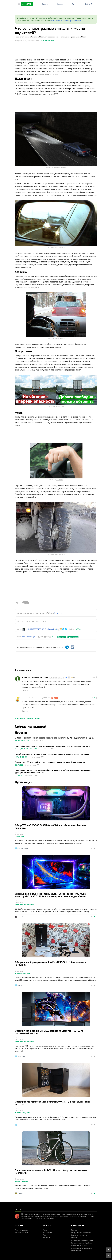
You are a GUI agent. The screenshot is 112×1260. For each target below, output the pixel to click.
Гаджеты (18, 775)
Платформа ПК (20, 836)
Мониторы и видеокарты (25, 905)
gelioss (20, 985)
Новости (60, 4)
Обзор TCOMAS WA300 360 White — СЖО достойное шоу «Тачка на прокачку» (50, 826)
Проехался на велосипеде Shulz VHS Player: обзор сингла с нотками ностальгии (51, 1171)
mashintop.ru (60, 247)
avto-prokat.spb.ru (59, 167)
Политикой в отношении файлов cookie (65, 20)
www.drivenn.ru (59, 338)
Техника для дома (22, 973)
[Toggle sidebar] (18, 4)
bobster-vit (26, 698)
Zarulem (20, 1193)
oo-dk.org (59, 480)
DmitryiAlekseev (23, 848)
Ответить (25, 691)
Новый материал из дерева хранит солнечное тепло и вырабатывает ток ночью (52, 754)
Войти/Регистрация (21, 1233)
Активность (46, 1238)
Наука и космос (21, 757)
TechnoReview (22, 917)
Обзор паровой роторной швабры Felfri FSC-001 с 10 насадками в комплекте (50, 963)
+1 (94, 698)
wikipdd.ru (60, 406)
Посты (45, 1230)
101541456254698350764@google (35, 677)
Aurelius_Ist (21, 1125)
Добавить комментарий (27, 718)
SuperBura (21, 1056)
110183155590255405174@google (40, 629)
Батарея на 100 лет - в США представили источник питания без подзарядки (50, 762)
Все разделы (47, 1233)
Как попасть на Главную (79, 1235)
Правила (74, 1230)
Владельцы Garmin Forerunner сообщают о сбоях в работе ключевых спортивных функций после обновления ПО (53, 771)
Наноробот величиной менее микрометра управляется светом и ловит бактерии (52, 746)
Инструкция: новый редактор (81, 1233)
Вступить (62, 637)
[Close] (94, 18)
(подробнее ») (59, 613)
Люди (45, 1235)
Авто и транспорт (47, 41)
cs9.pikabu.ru (60, 554)
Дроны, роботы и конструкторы (27, 749)
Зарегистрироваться (21, 1230)
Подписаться (72, 637)
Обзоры (45, 4)
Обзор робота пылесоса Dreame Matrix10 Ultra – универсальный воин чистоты (52, 1103)
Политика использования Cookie (82, 1240)
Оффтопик (19, 765)
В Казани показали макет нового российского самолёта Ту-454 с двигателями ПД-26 (54, 737)
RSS (53, 637)
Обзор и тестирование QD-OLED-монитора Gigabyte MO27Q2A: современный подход (49, 1032)
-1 (20, 621)
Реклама (74, 1238)
